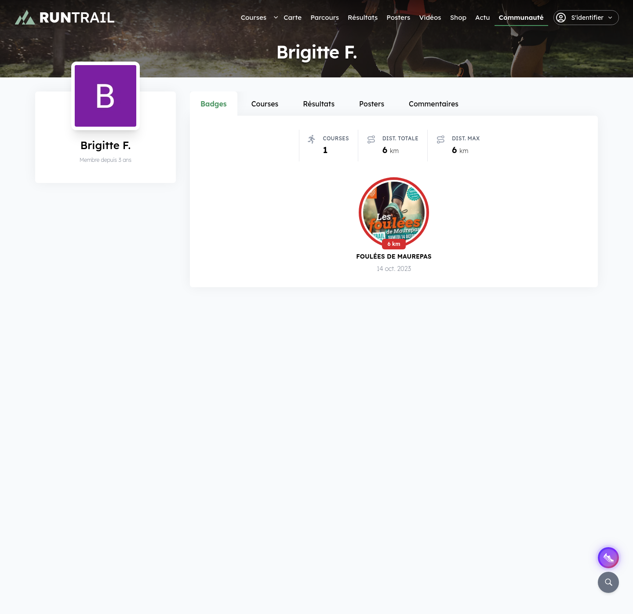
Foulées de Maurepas (393, 256)
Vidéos (430, 17)
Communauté (521, 17)
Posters (398, 17)
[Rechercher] (608, 582)
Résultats (363, 17)
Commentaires (433, 103)
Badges (213, 103)
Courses (253, 17)
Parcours (324, 17)
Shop (458, 17)
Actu (482, 17)
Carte (293, 17)
